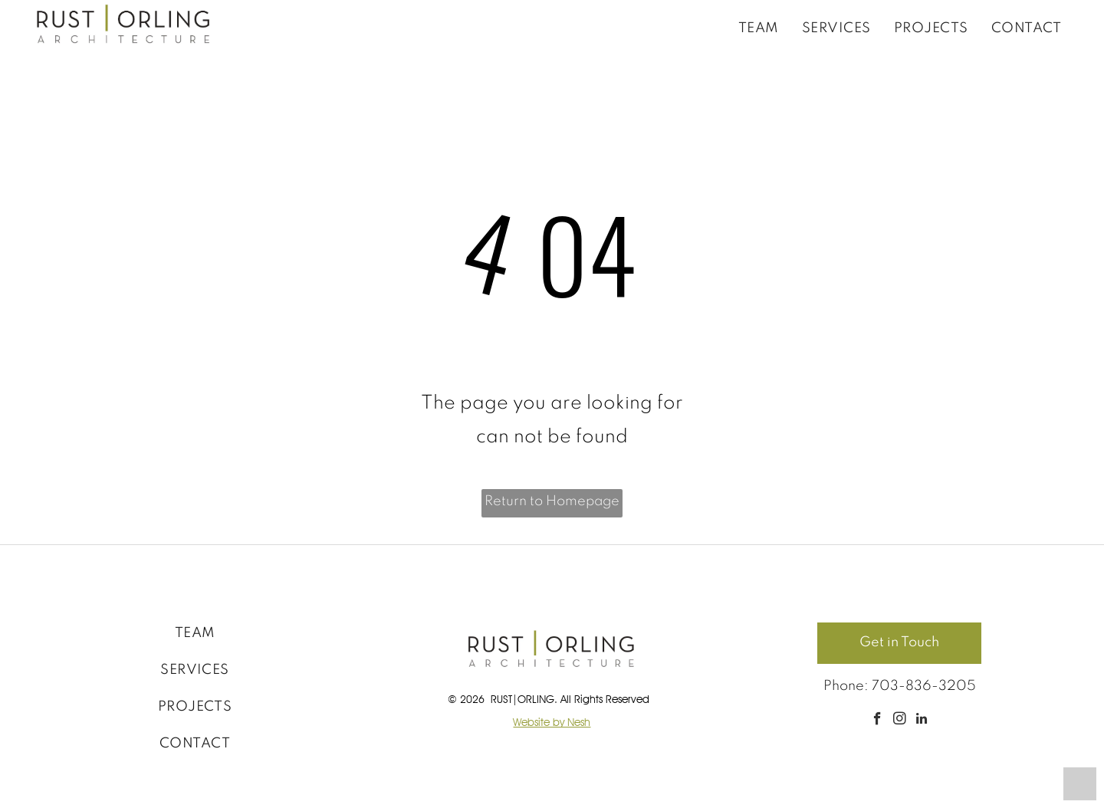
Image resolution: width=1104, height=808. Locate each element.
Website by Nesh (551, 722)
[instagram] (899, 720)
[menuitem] (758, 27)
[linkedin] (922, 720)
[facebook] (877, 720)
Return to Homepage (552, 501)
